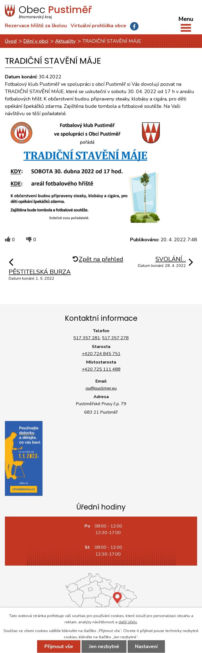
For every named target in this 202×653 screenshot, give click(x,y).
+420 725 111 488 (101, 369)
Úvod (11, 41)
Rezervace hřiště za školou (36, 25)
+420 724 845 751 (101, 354)
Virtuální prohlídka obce (98, 25)
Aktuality (65, 41)
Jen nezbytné (104, 646)
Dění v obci (35, 41)
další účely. (128, 622)
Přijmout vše (58, 646)
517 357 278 (115, 338)
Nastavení (146, 646)
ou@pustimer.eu (101, 388)
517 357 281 (86, 338)
